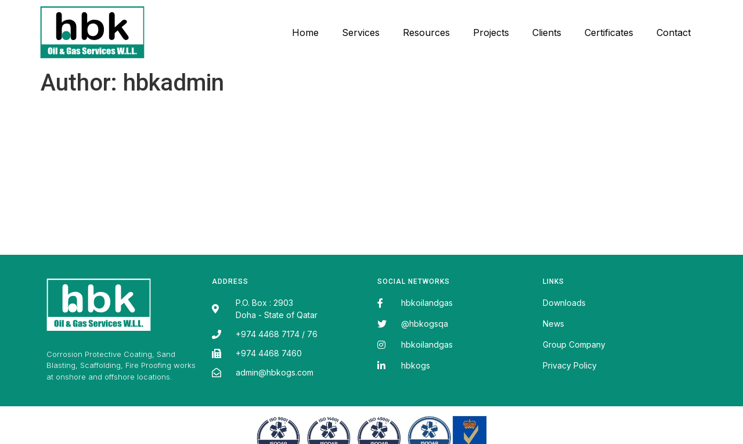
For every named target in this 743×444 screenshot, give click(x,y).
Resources (426, 32)
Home (305, 32)
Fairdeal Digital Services (96, 378)
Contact (674, 32)
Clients (546, 32)
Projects (491, 32)
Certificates (609, 32)
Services (361, 32)
